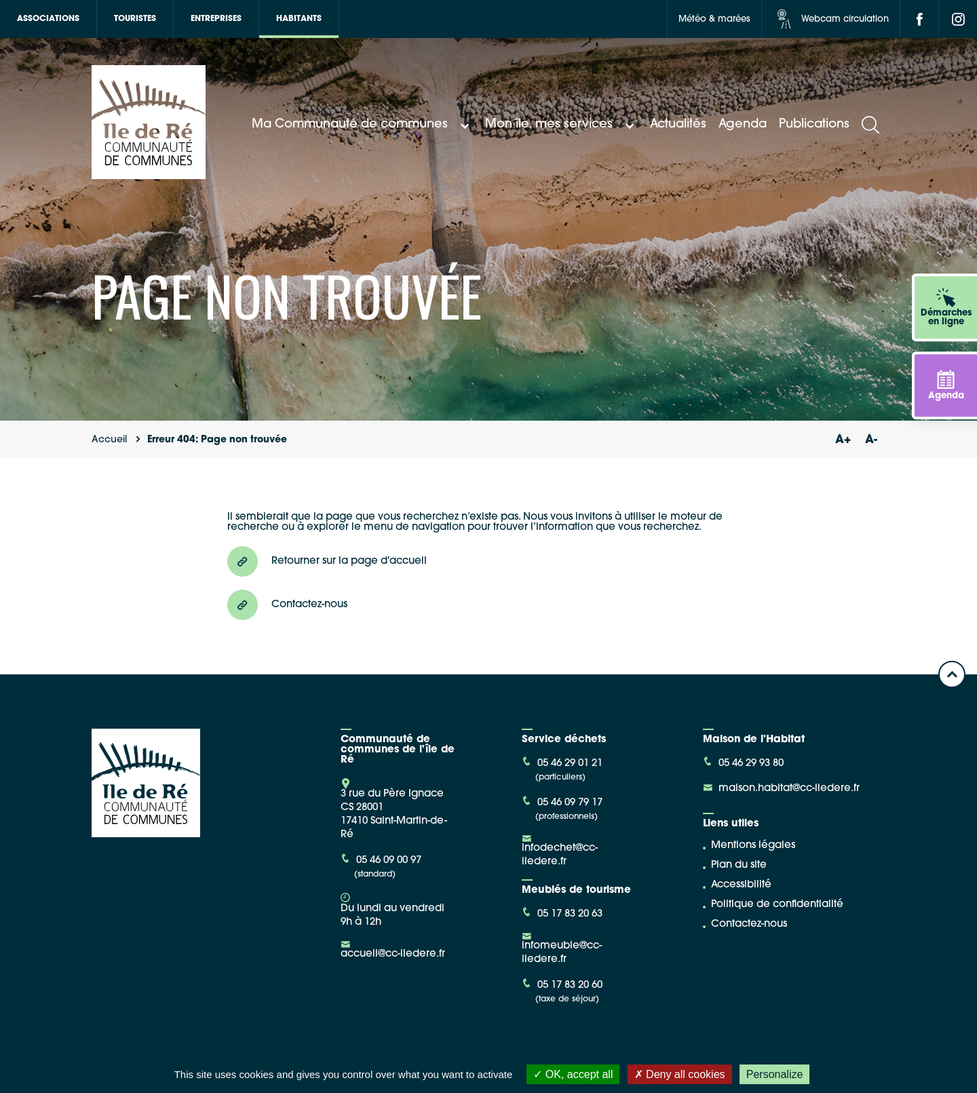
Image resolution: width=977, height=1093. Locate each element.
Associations (48, 19)
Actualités (678, 124)
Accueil (109, 440)
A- (871, 440)
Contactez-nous (749, 924)
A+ (842, 440)
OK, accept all (573, 1074)
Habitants (299, 19)
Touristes (135, 19)
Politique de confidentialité (777, 905)
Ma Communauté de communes (362, 125)
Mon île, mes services (561, 125)
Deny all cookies (679, 1074)
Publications (814, 124)
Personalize (774, 1074)
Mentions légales (753, 846)
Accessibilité (741, 885)
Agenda (743, 124)
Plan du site (739, 865)
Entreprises (216, 19)
